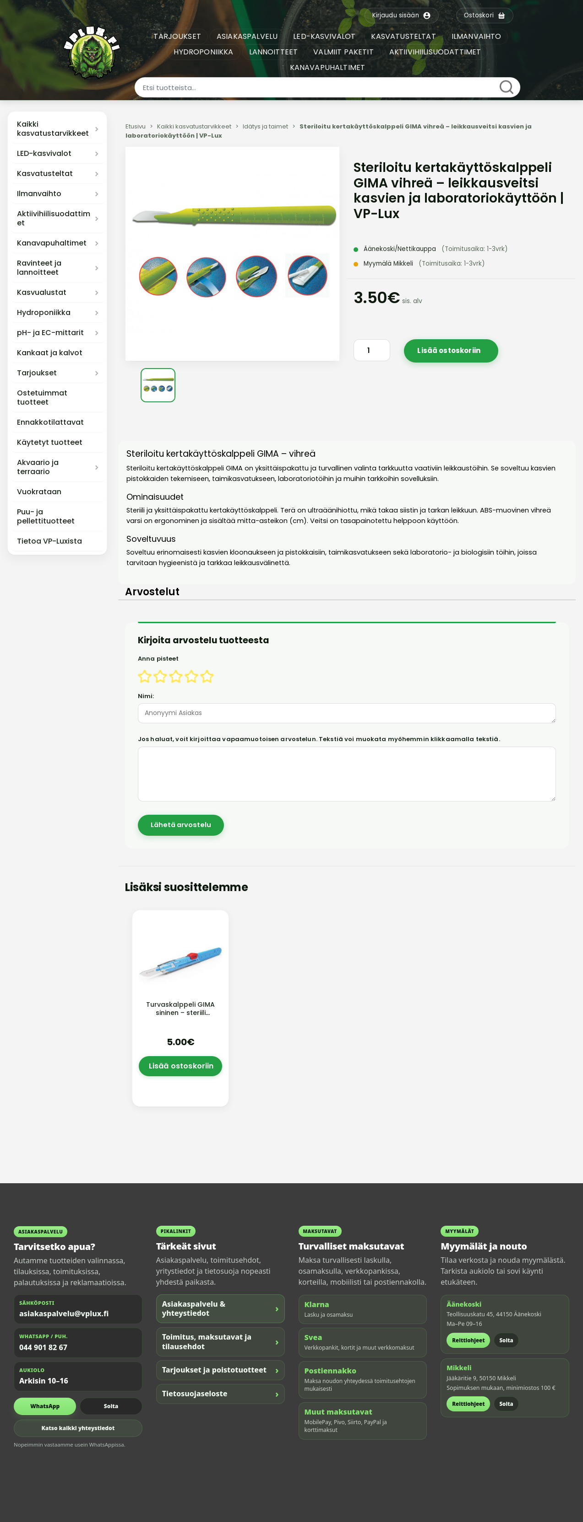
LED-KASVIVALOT (325, 36)
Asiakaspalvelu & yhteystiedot (220, 1309)
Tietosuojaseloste (220, 1394)
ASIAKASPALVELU (248, 36)
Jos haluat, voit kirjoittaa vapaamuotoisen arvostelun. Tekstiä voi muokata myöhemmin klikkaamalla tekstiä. (319, 739)
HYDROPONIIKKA (204, 52)
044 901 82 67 (43, 1347)
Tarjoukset (37, 373)
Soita (111, 1406)
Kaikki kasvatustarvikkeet (53, 129)
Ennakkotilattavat (50, 422)
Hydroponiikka (44, 312)
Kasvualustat (41, 292)
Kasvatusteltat (45, 173)
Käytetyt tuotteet (49, 442)
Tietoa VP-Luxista (49, 541)
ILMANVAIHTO (477, 36)
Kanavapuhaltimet (52, 243)
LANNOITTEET (274, 52)
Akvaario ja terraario (38, 467)
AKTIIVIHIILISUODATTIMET (436, 52)
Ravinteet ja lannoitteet (39, 268)
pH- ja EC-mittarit (50, 332)
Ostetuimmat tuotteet (42, 398)
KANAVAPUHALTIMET (328, 67)
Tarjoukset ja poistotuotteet (220, 1370)
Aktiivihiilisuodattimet (53, 218)
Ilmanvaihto (39, 193)
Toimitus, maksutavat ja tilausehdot (220, 1341)
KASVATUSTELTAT (404, 36)
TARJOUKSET (178, 36)
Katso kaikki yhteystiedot (78, 1428)
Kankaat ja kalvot (49, 353)
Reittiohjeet (468, 1340)
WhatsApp (45, 1406)
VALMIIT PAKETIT (344, 52)
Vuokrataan (39, 492)
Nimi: (146, 696)
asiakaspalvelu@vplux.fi (64, 1313)
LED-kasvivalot (44, 153)
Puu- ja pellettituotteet (46, 516)
